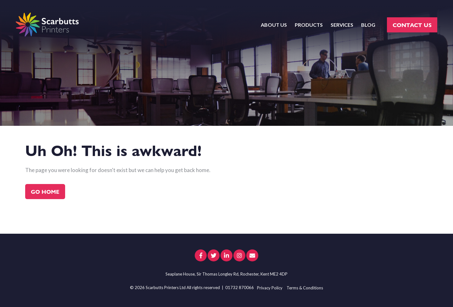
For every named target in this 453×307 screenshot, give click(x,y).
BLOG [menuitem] (368, 25)
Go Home (45, 191)
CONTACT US (412, 25)
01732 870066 (239, 287)
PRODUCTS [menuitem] (309, 25)
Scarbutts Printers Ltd (166, 287)
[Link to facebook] (201, 255)
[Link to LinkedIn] (226, 255)
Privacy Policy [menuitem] (269, 287)
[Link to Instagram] (239, 255)
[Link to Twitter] (214, 255)
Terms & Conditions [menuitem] (305, 287)
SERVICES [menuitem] (342, 25)
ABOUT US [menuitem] (274, 25)
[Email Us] (252, 255)
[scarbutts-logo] (47, 24)
